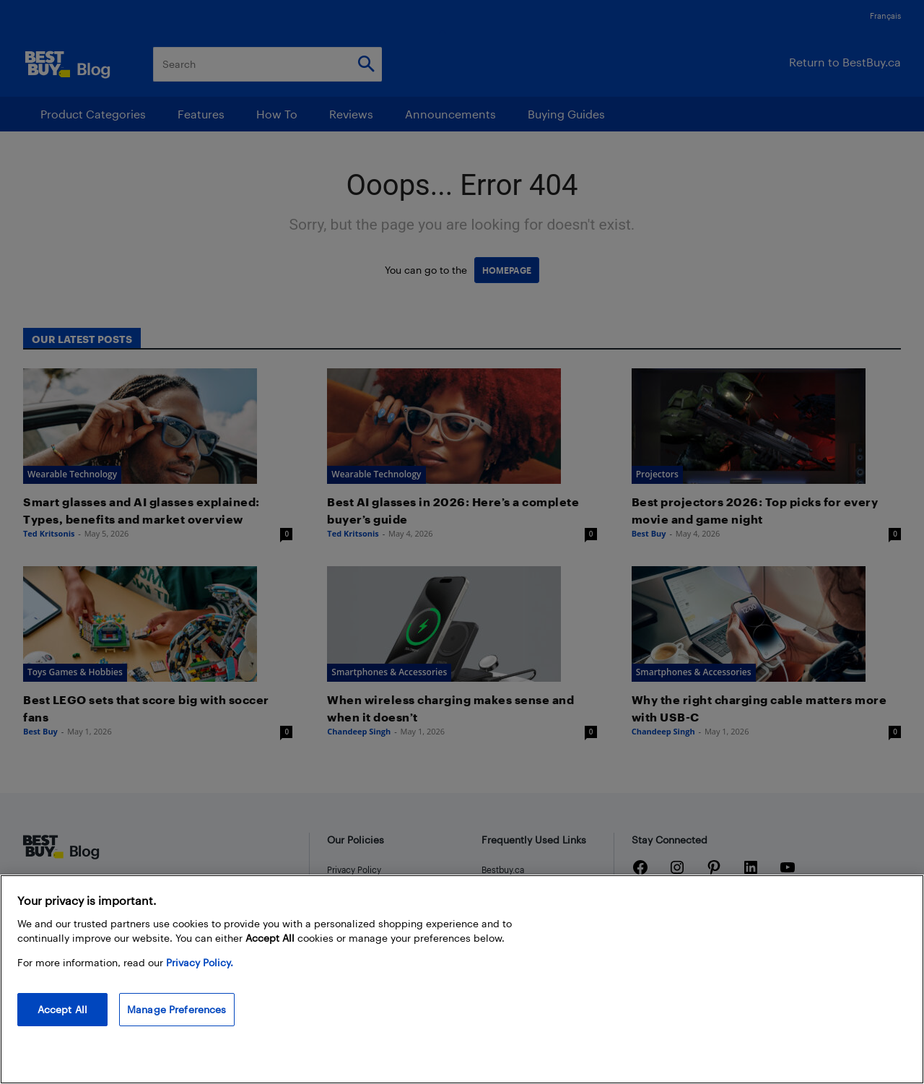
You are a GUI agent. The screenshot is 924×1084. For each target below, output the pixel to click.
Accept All (62, 1009)
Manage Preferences (177, 1009)
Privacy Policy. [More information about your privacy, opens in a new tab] (199, 962)
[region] (462, 979)
